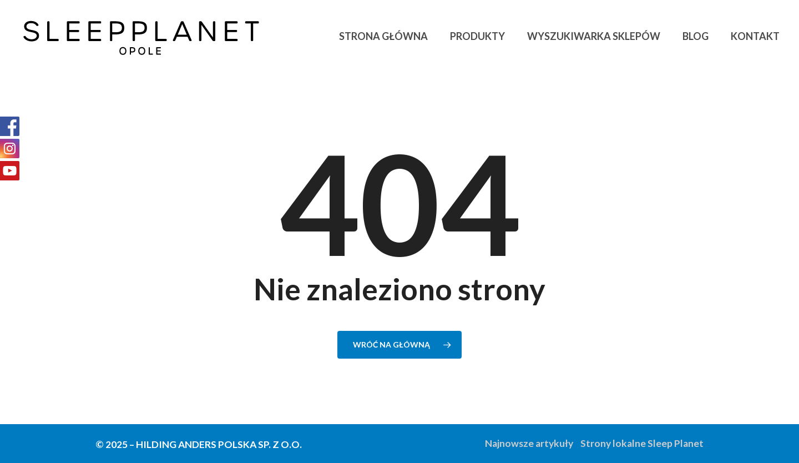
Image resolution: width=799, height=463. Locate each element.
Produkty (477, 36)
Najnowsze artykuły (529, 443)
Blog (695, 36)
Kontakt (755, 36)
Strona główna (383, 36)
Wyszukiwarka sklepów (593, 36)
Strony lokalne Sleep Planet (642, 443)
